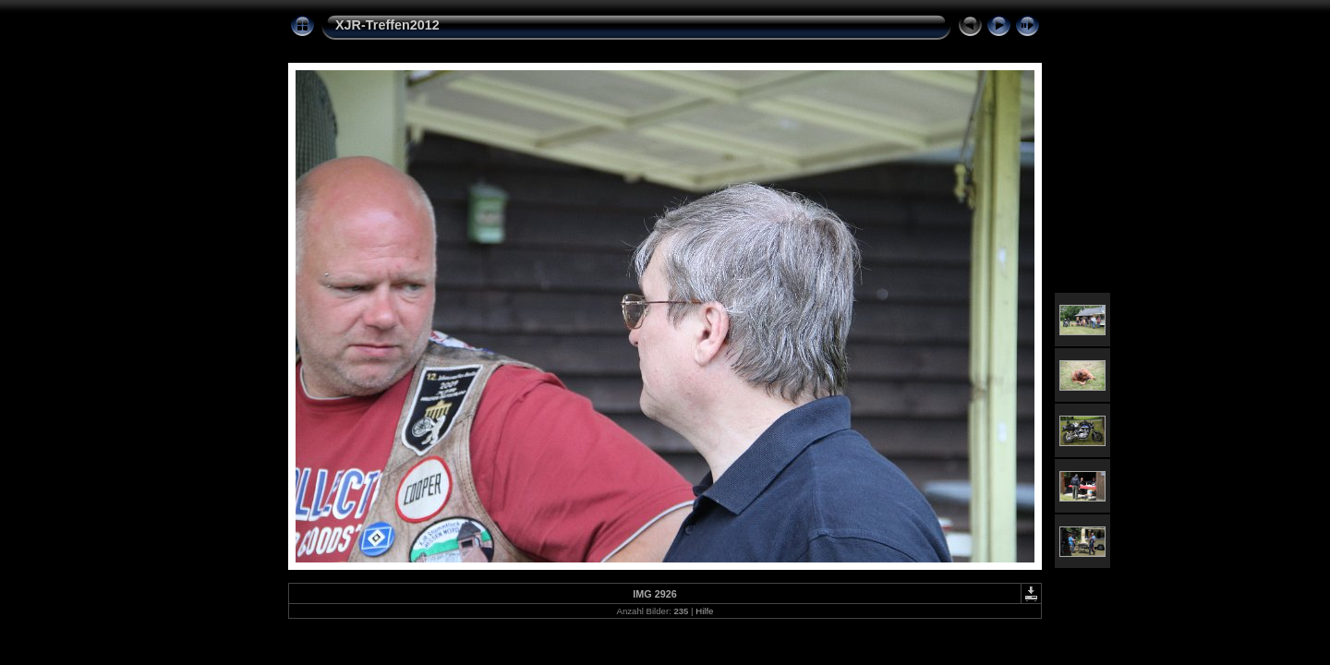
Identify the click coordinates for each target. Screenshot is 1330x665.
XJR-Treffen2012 (387, 25)
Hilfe (704, 611)
